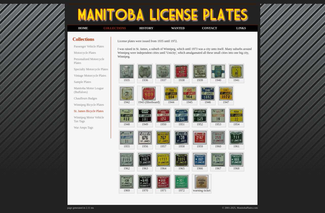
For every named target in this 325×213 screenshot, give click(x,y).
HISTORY (146, 28)
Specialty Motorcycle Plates (91, 69)
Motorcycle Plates (85, 53)
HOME (83, 28)
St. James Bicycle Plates (89, 111)
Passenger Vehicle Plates (89, 46)
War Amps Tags (83, 127)
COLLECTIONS (115, 28)
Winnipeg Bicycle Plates (89, 104)
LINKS (241, 28)
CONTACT (209, 28)
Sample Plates (82, 82)
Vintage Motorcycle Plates (90, 75)
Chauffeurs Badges (85, 98)
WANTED (178, 28)
